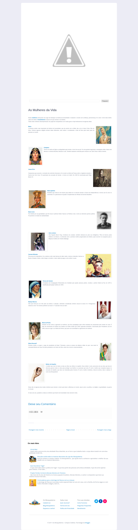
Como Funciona (82, 503)
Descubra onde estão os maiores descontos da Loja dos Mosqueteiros (59, 456)
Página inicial (70, 430)
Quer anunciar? (65, 503)
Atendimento (81, 508)
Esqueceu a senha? (49, 508)
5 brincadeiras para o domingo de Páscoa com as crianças (55, 480)
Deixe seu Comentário (42, 404)
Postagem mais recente (36, 430)
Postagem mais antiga (104, 430)
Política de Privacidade (67, 508)
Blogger (87, 523)
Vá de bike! (33, 449)
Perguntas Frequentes (84, 506)
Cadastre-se (46, 503)
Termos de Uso (65, 506)
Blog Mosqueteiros (49, 506)
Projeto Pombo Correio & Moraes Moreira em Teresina (47, 473)
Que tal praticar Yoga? (37, 466)
